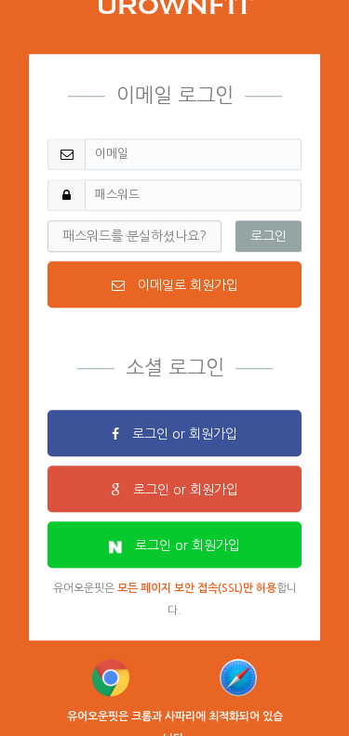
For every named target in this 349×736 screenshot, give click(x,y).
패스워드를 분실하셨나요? (134, 236)
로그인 (268, 236)
